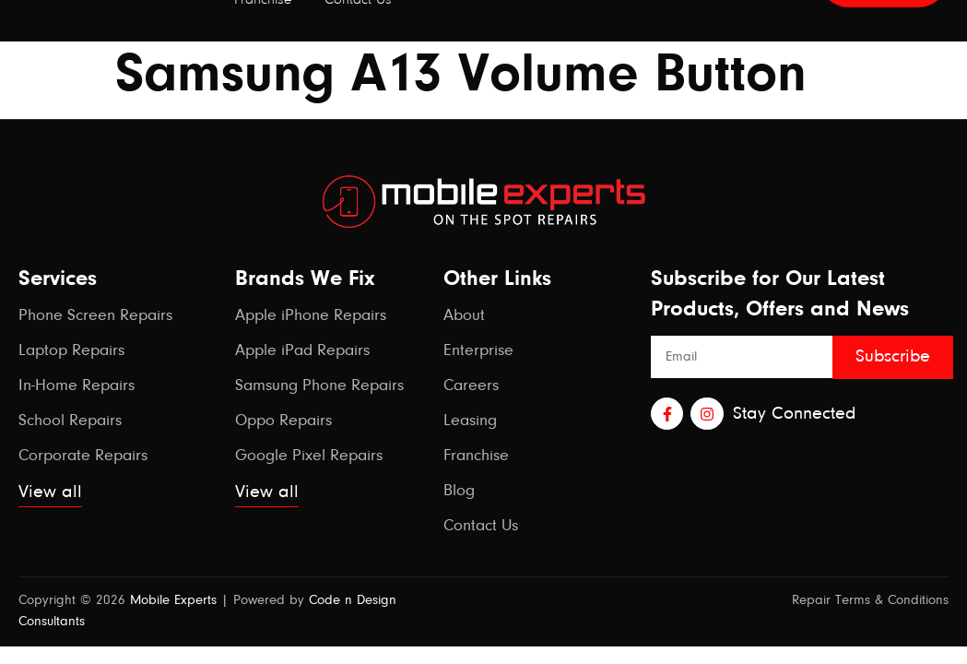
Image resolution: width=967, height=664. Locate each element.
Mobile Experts (173, 601)
